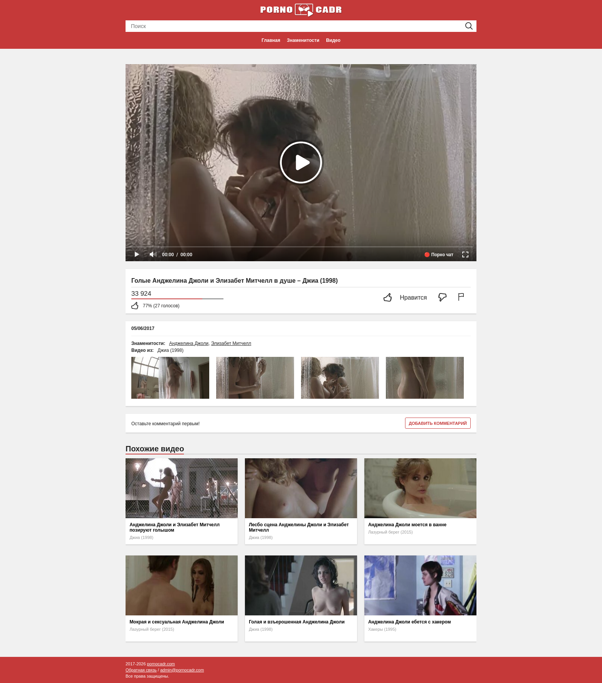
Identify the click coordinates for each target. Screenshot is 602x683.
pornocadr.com (161, 663)
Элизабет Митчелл (231, 343)
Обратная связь (141, 670)
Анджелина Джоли (188, 343)
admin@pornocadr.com (182, 670)
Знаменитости (303, 40)
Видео (333, 40)
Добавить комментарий (438, 423)
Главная (270, 40)
